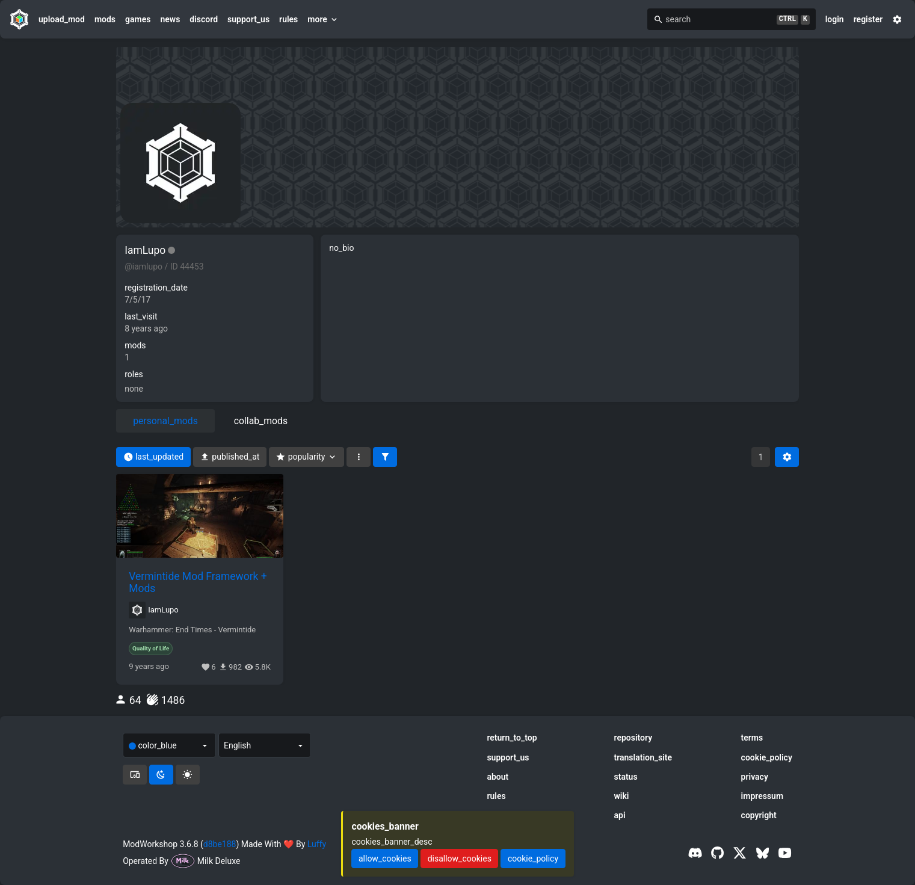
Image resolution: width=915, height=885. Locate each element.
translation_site (643, 757)
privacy (754, 777)
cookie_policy (766, 757)
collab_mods (261, 421)
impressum (762, 796)
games (137, 19)
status (626, 777)
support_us (248, 19)
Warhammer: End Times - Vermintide (192, 630)
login (834, 19)
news (170, 19)
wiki (621, 796)
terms (752, 737)
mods (105, 19)
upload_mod (62, 19)
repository (633, 737)
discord (203, 19)
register (868, 19)
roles (134, 374)
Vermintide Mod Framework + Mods (198, 582)
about (497, 777)
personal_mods (165, 421)
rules (288, 19)
